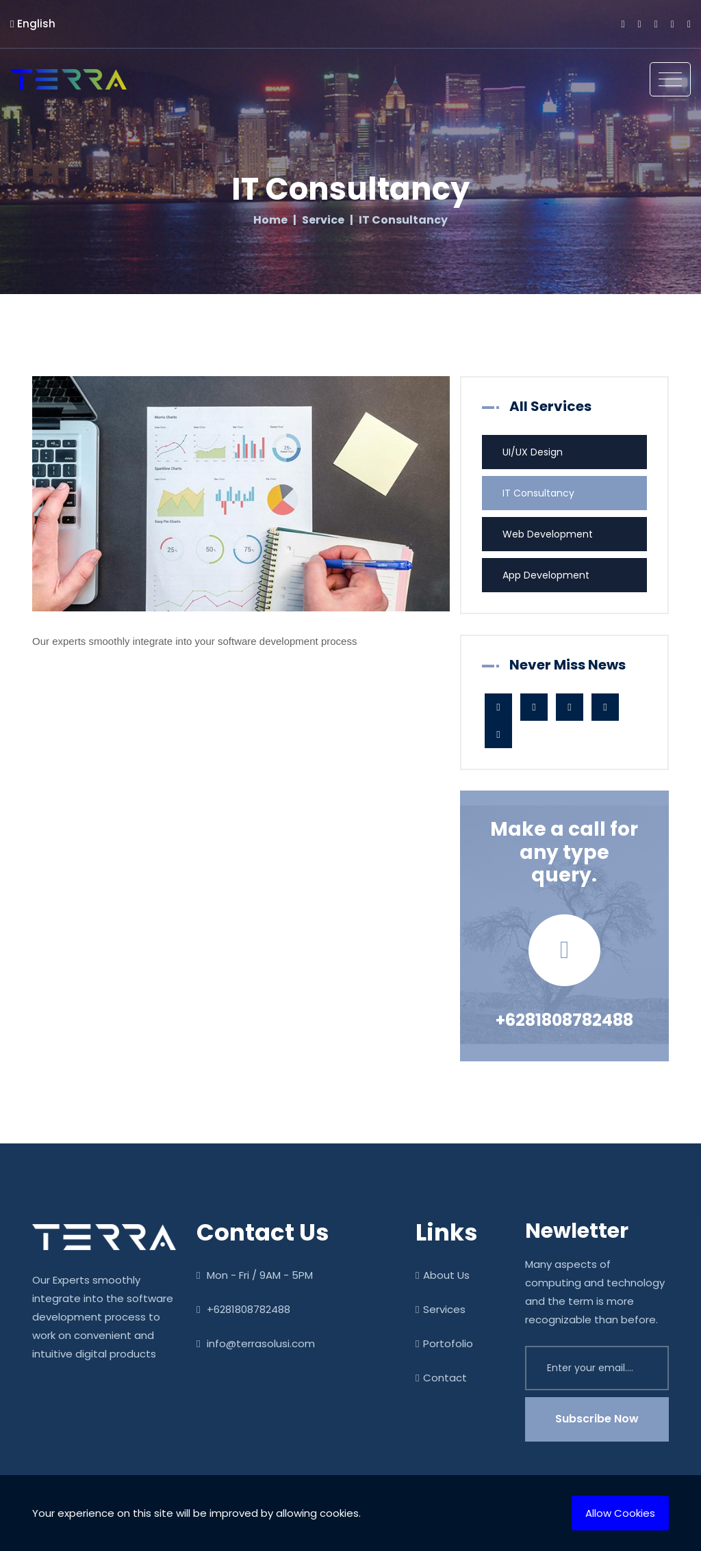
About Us (443, 1275)
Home (270, 220)
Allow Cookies (620, 1513)
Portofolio (444, 1343)
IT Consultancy (538, 493)
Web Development (547, 534)
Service (323, 220)
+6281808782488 (564, 1020)
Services (441, 1309)
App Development (545, 575)
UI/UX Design (532, 452)
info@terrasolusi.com (255, 1343)
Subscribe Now (597, 1419)
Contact (441, 1377)
